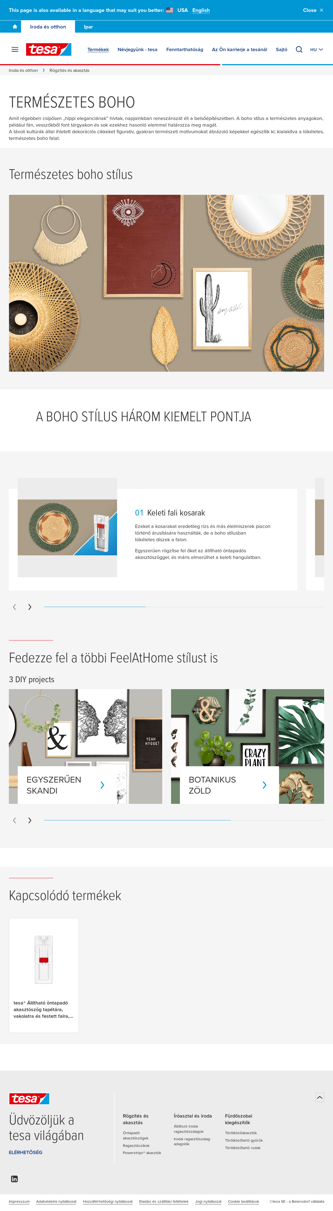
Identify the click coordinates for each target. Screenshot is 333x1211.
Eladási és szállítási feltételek (164, 1201)
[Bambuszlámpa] (61, 342)
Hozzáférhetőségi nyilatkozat (108, 1201)
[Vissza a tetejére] (319, 1097)
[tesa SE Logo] (48, 49)
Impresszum (19, 1201)
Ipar (88, 27)
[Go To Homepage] (15, 26)
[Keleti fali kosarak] (303, 281)
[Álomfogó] (72, 215)
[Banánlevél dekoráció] (159, 339)
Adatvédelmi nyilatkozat (56, 1201)
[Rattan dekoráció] (251, 214)
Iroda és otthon (48, 27)
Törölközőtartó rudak (242, 1147)
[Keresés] (299, 49)
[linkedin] (14, 1180)
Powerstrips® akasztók (142, 1152)
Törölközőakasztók (241, 1133)
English (201, 10)
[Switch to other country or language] (317, 49)
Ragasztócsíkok (136, 1145)
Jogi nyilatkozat (208, 1201)
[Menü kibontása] (15, 49)
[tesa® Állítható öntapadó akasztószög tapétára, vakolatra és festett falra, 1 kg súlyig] (44, 975)
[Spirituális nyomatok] (154, 239)
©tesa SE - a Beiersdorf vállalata (297, 1201)
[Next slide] (29, 607)
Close (313, 10)
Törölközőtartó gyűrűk (244, 1140)
